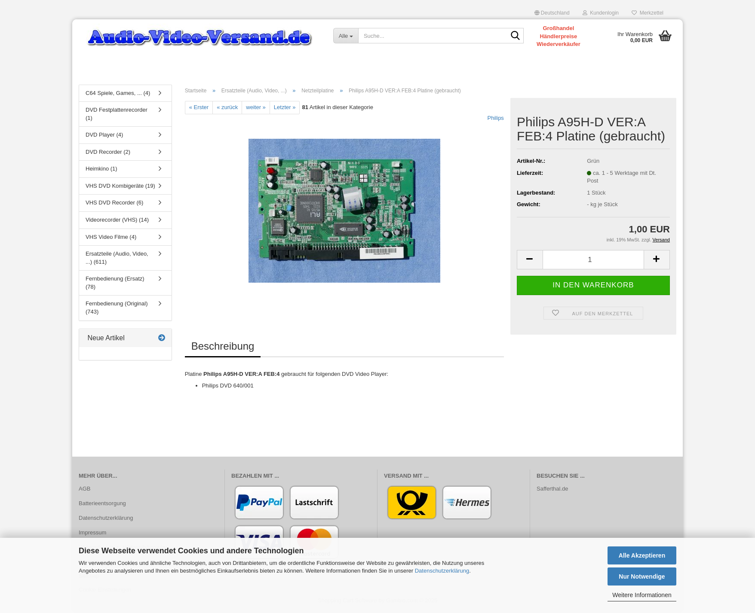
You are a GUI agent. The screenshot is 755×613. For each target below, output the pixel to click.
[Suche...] (345, 35)
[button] (552, 12)
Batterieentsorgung (102, 504)
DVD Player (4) (104, 136)
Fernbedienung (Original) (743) (117, 309)
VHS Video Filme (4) (111, 238)
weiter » (256, 109)
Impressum (92, 534)
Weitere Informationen (641, 595)
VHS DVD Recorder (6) (114, 204)
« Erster (199, 109)
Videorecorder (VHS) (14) (117, 221)
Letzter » (285, 109)
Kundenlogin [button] (601, 13)
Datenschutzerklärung (442, 570)
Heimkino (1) (101, 170)
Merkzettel (647, 13)
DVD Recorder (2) (108, 153)
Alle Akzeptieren (642, 555)
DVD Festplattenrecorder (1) (116, 115)
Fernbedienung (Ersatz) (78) (115, 284)
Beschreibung (223, 347)
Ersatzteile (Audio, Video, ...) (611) (117, 259)
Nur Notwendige (642, 576)
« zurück (227, 109)
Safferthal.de (552, 490)
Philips (496, 119)
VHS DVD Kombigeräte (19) (120, 187)
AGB (84, 490)
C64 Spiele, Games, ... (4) (118, 94)
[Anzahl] (593, 261)
